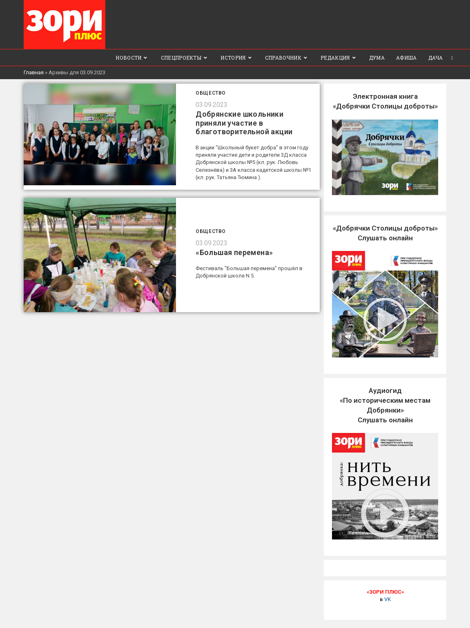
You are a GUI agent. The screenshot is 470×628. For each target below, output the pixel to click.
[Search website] (452, 57)
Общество (211, 93)
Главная (34, 72)
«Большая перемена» (234, 252)
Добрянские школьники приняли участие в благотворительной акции (244, 123)
